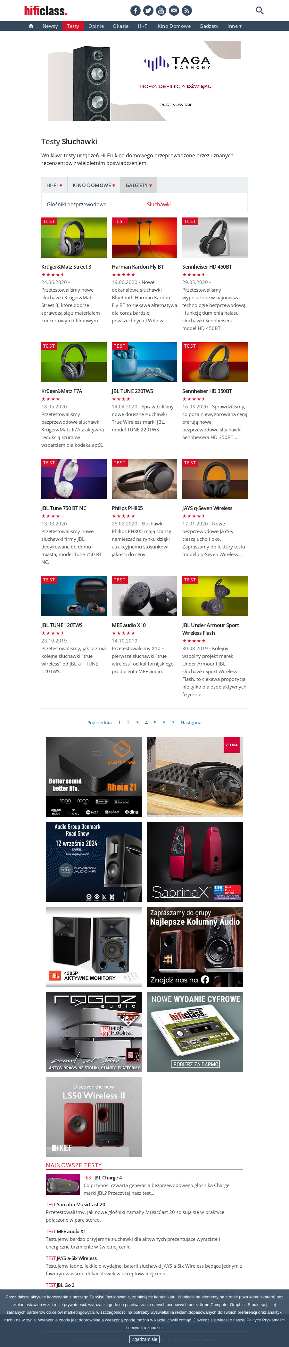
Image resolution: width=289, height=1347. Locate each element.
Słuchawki (159, 204)
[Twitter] (148, 10)
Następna (191, 723)
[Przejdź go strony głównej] (46, 10)
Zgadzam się (144, 1339)
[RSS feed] (187, 10)
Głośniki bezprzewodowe (76, 204)
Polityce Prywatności (265, 1320)
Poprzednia (99, 723)
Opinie (96, 26)
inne (232, 26)
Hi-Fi (143, 26)
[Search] (260, 10)
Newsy (50, 26)
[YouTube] (161, 10)
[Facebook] (135, 10)
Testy (73, 26)
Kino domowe (174, 26)
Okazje (121, 26)
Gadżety (137, 185)
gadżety (209, 26)
